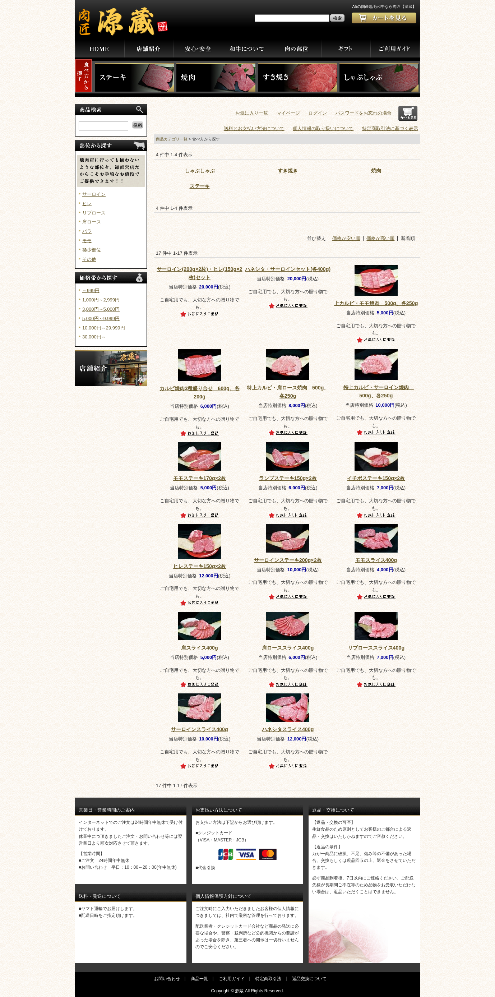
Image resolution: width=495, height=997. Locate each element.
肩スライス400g (199, 648)
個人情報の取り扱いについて (323, 128)
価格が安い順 (346, 238)
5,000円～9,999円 (101, 318)
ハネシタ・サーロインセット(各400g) (287, 269)
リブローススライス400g (376, 648)
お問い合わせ (167, 978)
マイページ (288, 113)
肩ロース (91, 222)
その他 (89, 259)
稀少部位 (91, 250)
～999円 (91, 290)
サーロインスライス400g (199, 729)
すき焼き (288, 171)
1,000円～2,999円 (101, 300)
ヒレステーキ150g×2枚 (199, 566)
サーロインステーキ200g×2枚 (288, 560)
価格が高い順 (380, 238)
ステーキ (200, 186)
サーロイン (94, 194)
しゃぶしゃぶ (200, 171)
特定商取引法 (268, 978)
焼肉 (376, 171)
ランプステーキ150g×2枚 (288, 478)
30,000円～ (94, 337)
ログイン (317, 113)
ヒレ (87, 203)
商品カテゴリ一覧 (172, 139)
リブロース (94, 213)
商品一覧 (199, 978)
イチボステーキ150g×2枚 (376, 478)
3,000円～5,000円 (101, 309)
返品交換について (309, 978)
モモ (87, 240)
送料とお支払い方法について (254, 128)
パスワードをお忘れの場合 (364, 113)
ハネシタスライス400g (288, 729)
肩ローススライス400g (288, 648)
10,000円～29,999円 (103, 328)
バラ (87, 231)
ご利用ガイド (232, 978)
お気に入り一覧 (251, 113)
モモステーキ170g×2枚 (199, 478)
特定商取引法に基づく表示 (390, 128)
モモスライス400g (376, 560)
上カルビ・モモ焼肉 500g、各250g (376, 303)
